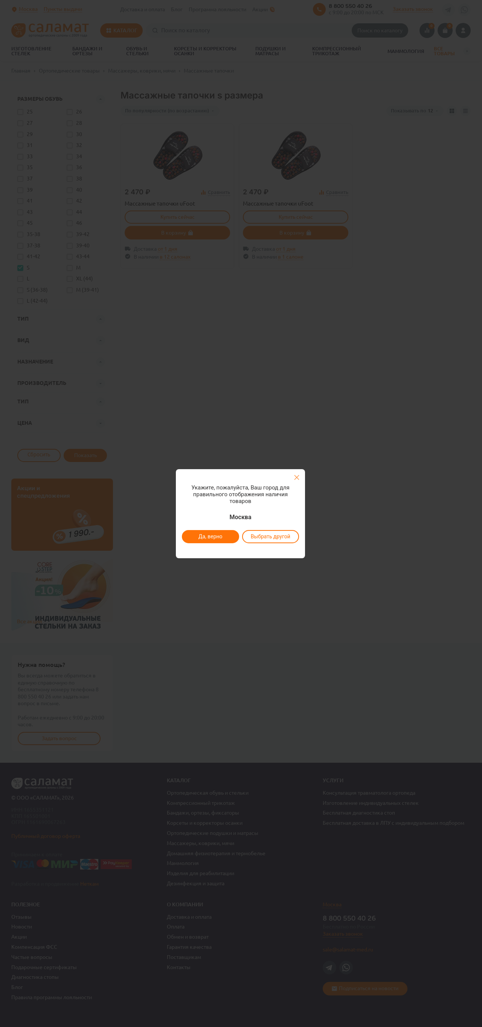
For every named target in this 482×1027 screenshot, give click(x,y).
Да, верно (210, 536)
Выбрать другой (270, 536)
